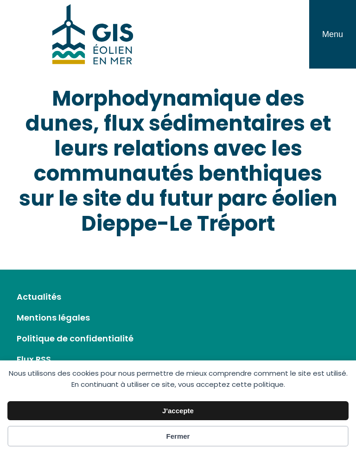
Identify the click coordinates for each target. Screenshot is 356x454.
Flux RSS (34, 359)
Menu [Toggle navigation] (332, 34)
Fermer (178, 436)
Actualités (39, 297)
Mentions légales (53, 317)
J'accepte (178, 411)
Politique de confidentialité (75, 338)
